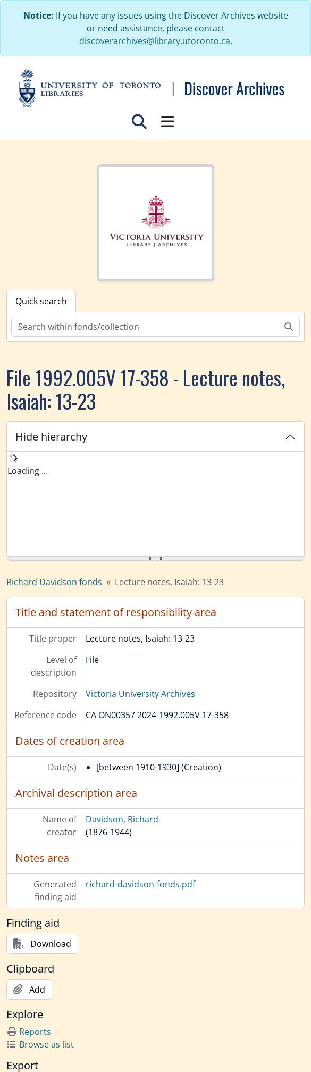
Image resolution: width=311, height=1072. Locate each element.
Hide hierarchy (51, 436)
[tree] (155, 505)
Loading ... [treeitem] (27, 471)
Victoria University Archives (140, 694)
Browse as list (40, 1044)
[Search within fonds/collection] (144, 327)
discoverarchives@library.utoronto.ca (154, 41)
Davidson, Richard (122, 819)
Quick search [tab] (41, 301)
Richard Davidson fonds (54, 582)
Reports (28, 1031)
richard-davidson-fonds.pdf (140, 884)
